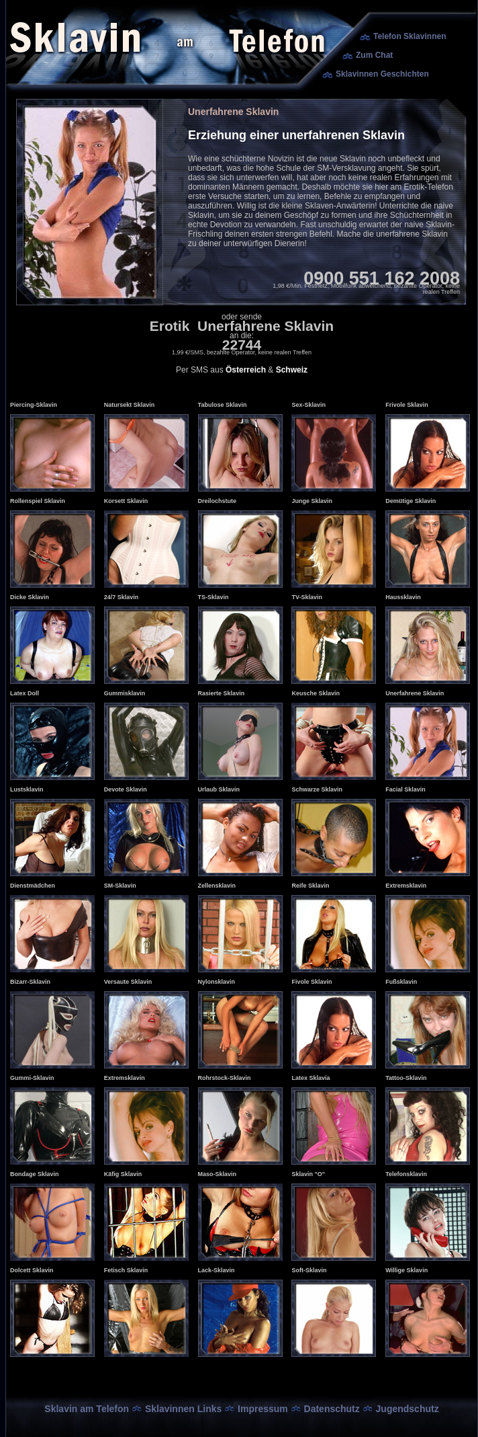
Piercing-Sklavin (33, 404)
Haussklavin (403, 597)
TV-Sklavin (306, 597)
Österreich (246, 370)
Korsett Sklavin (126, 501)
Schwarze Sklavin (316, 789)
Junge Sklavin (311, 501)
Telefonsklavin (406, 1174)
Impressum (263, 1408)
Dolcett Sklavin (32, 1270)
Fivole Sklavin (311, 981)
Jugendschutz (407, 1408)
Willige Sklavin (406, 1270)
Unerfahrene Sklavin (414, 693)
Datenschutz (332, 1408)
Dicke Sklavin (29, 597)
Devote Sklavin (125, 789)
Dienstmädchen (32, 885)
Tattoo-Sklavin (405, 1078)
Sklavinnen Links (183, 1408)
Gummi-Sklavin (32, 1078)
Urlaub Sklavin (219, 789)
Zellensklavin (217, 885)
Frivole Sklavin (406, 404)
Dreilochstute (217, 501)
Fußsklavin (401, 981)
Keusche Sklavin (315, 693)
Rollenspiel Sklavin (37, 501)
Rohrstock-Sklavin (224, 1078)
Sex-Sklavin (308, 404)
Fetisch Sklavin (126, 1270)
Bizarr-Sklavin (30, 981)
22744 (241, 344)
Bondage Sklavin (34, 1174)
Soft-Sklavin (308, 1270)
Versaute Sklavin (128, 981)
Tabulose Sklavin (222, 404)
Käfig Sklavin (123, 1174)
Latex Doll (24, 693)
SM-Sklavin (120, 885)
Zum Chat (374, 55)
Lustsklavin (27, 789)
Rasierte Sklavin (221, 693)
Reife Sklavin (310, 885)
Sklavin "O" (308, 1174)
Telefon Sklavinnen (409, 36)
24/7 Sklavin (121, 597)
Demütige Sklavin (410, 501)
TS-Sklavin (213, 597)
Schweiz (291, 370)
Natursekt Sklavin (129, 404)
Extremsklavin (405, 885)
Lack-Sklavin (216, 1270)
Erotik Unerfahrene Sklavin (242, 326)
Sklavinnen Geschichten (382, 74)
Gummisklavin (125, 693)
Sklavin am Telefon (86, 1408)
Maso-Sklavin (217, 1174)
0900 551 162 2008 (381, 278)
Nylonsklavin (217, 981)
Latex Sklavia (310, 1078)
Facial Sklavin (405, 789)
